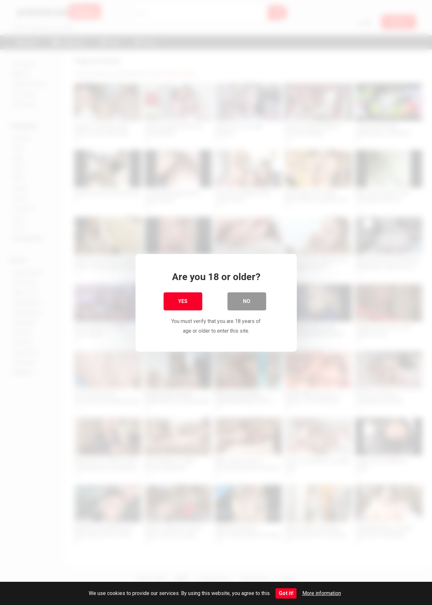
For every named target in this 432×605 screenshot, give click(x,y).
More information (321, 593)
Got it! (286, 593)
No (246, 301)
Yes (182, 301)
